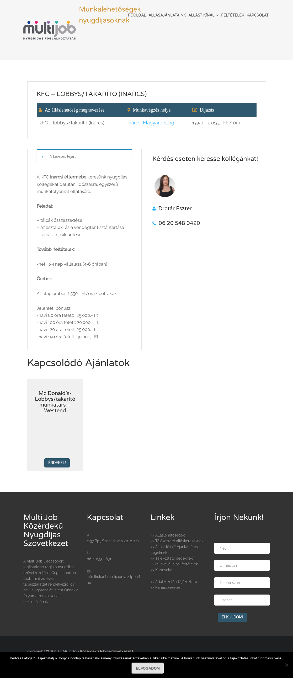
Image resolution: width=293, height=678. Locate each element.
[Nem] (286, 665)
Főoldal (137, 15)
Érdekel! (57, 463)
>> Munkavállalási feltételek (174, 564)
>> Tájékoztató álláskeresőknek (177, 541)
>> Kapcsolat (162, 570)
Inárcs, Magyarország (150, 122)
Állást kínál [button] (201, 15)
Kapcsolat (258, 15)
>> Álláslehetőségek (168, 535)
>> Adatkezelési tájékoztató (174, 582)
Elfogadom (148, 668)
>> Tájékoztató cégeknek (172, 558)
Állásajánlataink (167, 15)
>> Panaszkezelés (165, 587)
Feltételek (232, 15)
